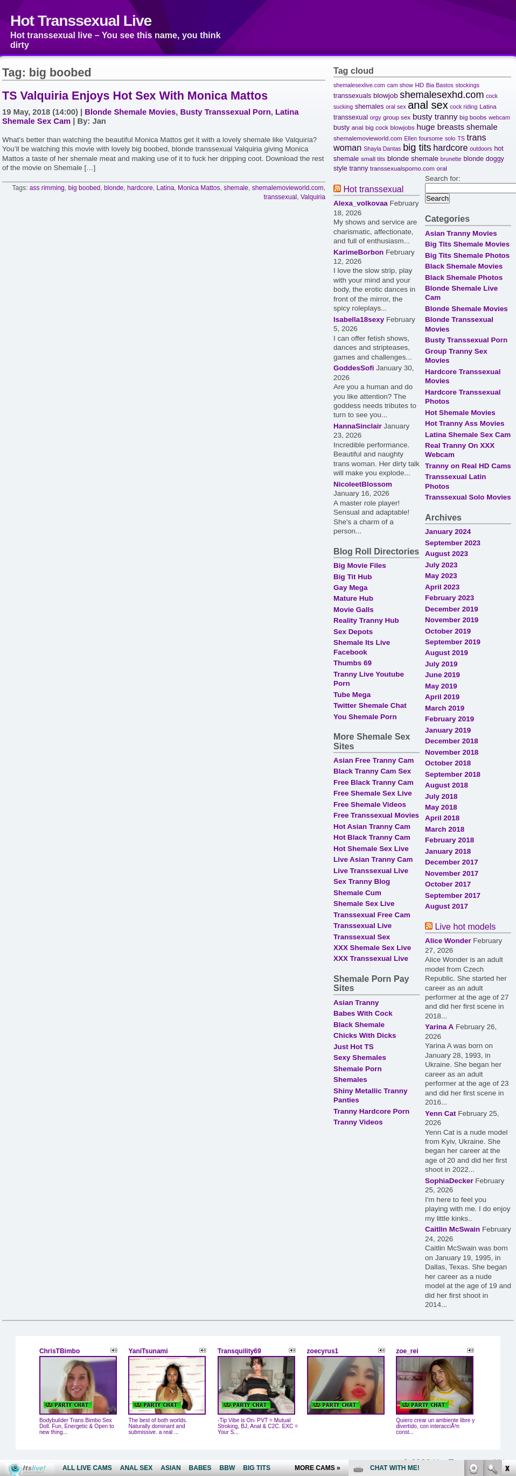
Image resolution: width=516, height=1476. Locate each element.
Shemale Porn (357, 1069)
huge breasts (440, 126)
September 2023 (452, 543)
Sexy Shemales (359, 1057)
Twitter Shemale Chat (370, 705)
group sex (396, 117)
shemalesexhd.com (442, 94)
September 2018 (452, 774)
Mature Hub (353, 598)
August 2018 (446, 785)
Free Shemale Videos (369, 804)
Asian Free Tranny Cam (373, 760)
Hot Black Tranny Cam (371, 837)
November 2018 (451, 752)
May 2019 (441, 686)
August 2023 (446, 554)
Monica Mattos (199, 188)
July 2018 (441, 796)
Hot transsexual (373, 189)
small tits (373, 158)
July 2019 (441, 664)
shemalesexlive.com (359, 85)
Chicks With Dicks (364, 1035)
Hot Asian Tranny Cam (371, 827)
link (506, 1308)
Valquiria (313, 197)
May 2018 (441, 807)
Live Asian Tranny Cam (373, 859)
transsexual (280, 197)
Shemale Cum (357, 893)
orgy (375, 117)
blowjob (385, 96)
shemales (369, 106)
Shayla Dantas (382, 148)
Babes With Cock (363, 1013)
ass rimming (47, 188)
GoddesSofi (353, 368)
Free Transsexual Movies (376, 815)
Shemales (350, 1080)
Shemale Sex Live (364, 903)
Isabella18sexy (358, 319)
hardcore (140, 188)
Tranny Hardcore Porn (371, 1111)
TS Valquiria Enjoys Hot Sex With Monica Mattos (135, 95)
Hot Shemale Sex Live (371, 849)
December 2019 (451, 609)
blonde (113, 188)
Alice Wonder (448, 941)
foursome (431, 138)
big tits (417, 147)
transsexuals (352, 96)
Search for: (443, 178)
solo (450, 138)
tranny (358, 168)
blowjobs (403, 127)
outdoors (481, 148)
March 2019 (444, 708)
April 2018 (442, 818)
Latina (165, 188)
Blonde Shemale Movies (130, 112)
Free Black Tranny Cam (373, 782)
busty (341, 127)
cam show (400, 85)
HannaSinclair (357, 426)
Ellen (410, 138)
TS (461, 138)
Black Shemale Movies (464, 266)
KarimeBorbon (358, 252)
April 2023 (442, 587)
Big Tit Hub (352, 577)
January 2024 (448, 532)
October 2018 (448, 763)
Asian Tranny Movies (461, 233)
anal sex (428, 105)
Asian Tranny (356, 1003)
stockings (467, 85)
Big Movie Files (359, 565)
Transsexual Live (362, 926)
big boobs (472, 117)
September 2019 (452, 642)
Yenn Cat (440, 1113)
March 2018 (444, 829)
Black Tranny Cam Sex (372, 771)
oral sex (396, 106)
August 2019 (446, 653)
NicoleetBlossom (362, 484)
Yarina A (439, 1027)
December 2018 (451, 741)
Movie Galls (353, 610)
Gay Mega (350, 588)
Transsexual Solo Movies (468, 497)
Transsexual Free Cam (371, 915)
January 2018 (448, 851)
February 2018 (449, 840)
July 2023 (441, 565)
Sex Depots (353, 632)
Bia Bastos (440, 85)
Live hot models (465, 926)
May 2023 (441, 576)
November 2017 (451, 873)
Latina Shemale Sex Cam (468, 435)
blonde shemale (412, 158)
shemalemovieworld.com (288, 188)
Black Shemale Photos (464, 277)
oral (442, 168)
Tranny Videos (358, 1122)
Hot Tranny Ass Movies (464, 423)
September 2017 (452, 895)
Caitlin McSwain (452, 1229)
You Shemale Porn (365, 717)
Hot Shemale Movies (460, 413)
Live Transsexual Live (370, 871)
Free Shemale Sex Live (372, 793)
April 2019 (442, 697)
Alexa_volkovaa (360, 203)
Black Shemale (359, 1025)
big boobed (84, 188)
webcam (499, 117)
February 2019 (449, 719)
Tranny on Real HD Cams (468, 466)
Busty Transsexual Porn (225, 112)
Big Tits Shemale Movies (467, 244)
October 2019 (448, 631)
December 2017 (451, 862)
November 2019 (451, 620)
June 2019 (442, 675)
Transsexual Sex (361, 937)
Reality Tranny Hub (366, 620)
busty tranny (435, 116)
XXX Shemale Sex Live (372, 948)
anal (358, 127)
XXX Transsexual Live (370, 958)
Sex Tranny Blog (361, 881)
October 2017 (448, 884)
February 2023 (449, 598)
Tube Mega (352, 695)
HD (419, 84)
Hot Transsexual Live (80, 20)
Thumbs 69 (352, 663)
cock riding (463, 106)
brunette (451, 159)
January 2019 (448, 730)
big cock (376, 127)
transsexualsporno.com (402, 168)
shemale (236, 188)
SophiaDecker (449, 1181)
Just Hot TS (353, 1047)
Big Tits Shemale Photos (467, 255)
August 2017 (446, 906)
